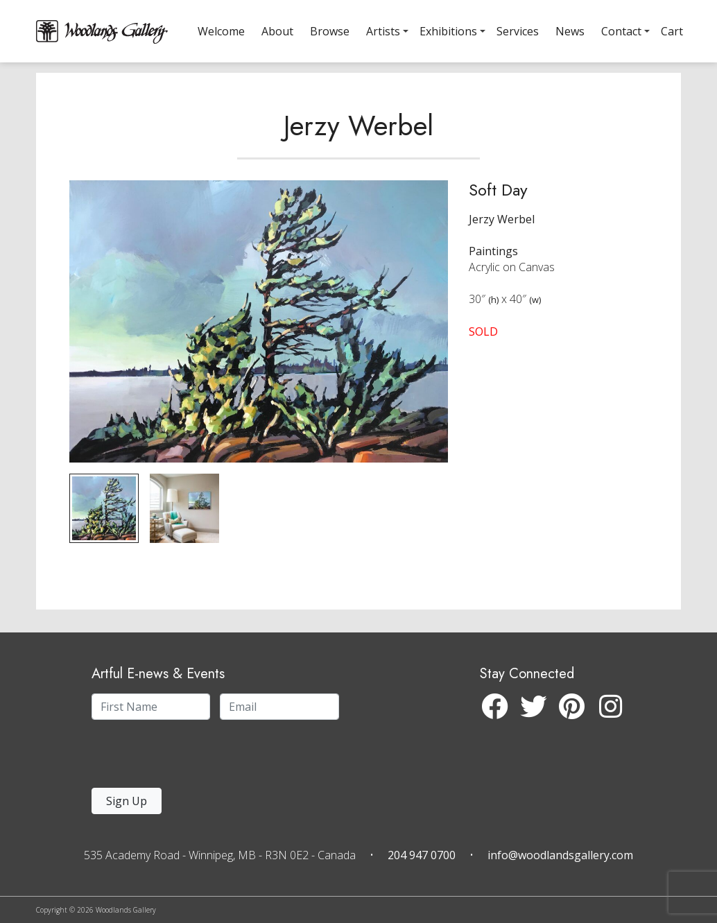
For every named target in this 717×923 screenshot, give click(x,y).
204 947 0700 (422, 855)
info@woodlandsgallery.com (560, 855)
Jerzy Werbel (358, 148)
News (570, 31)
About (277, 31)
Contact (621, 31)
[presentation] (177, 757)
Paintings (493, 274)
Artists (383, 31)
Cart (672, 31)
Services (517, 31)
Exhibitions (448, 31)
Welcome (221, 31)
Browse (329, 31)
